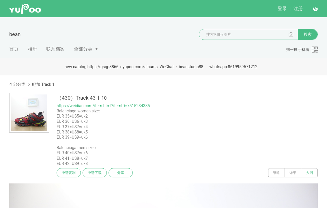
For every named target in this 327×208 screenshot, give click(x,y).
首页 (13, 49)
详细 (292, 173)
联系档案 (55, 49)
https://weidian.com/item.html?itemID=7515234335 (103, 105)
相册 (32, 49)
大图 (309, 173)
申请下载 (95, 173)
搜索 (308, 34)
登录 (282, 8)
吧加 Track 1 (43, 84)
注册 (298, 8)
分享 (120, 173)
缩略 (276, 173)
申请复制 (69, 173)
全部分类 (83, 49)
